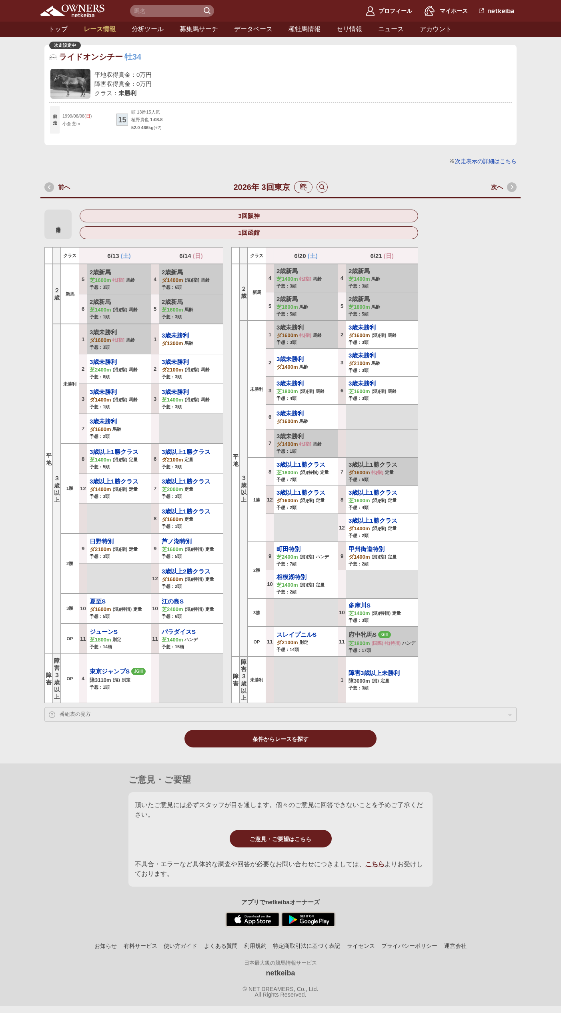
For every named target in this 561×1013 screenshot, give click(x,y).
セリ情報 (349, 29)
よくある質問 (221, 946)
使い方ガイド (180, 946)
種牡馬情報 (305, 29)
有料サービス (140, 946)
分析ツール (148, 29)
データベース (253, 29)
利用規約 (255, 946)
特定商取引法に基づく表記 (306, 946)
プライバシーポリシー (409, 946)
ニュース (391, 29)
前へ (64, 187)
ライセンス (361, 946)
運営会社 (455, 946)
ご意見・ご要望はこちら (280, 839)
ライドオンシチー (91, 56)
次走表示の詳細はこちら (486, 161)
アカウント (436, 29)
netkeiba (280, 973)
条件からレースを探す (280, 739)
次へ (497, 187)
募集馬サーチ (199, 29)
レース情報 (100, 29)
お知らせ (105, 946)
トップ (58, 29)
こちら (375, 864)
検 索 (208, 11)
